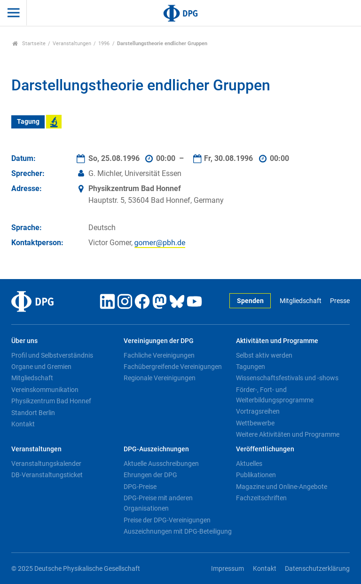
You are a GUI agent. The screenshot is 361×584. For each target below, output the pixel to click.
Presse (340, 301)
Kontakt (23, 424)
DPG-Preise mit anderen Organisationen (158, 503)
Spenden (250, 301)
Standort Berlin (33, 412)
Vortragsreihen (258, 411)
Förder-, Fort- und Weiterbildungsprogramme (275, 395)
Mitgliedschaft (301, 301)
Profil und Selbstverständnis (52, 355)
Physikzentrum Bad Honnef (51, 401)
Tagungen (250, 366)
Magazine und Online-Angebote (281, 486)
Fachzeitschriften (261, 498)
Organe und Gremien (41, 366)
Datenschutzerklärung (317, 569)
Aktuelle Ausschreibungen (161, 463)
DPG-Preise (140, 486)
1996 (104, 43)
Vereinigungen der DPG (159, 341)
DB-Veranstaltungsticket (47, 475)
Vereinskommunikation (44, 389)
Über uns (24, 341)
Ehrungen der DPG (150, 475)
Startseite (29, 43)
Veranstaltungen (72, 43)
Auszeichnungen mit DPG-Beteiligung (178, 531)
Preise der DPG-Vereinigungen (167, 520)
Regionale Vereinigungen (160, 378)
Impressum (227, 569)
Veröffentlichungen (265, 449)
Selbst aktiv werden (264, 355)
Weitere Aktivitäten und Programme (287, 434)
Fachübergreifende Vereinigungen (173, 366)
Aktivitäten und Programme (277, 341)
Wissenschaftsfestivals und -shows (287, 378)
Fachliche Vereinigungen (159, 355)
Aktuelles (249, 463)
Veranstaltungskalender (46, 463)
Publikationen (256, 475)
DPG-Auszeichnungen (156, 449)
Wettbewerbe (255, 423)
